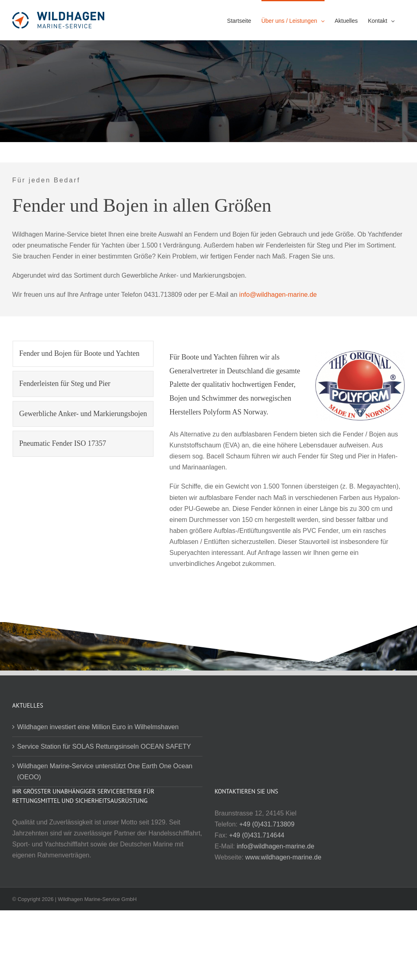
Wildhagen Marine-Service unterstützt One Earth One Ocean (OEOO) (104, 771)
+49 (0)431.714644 (257, 835)
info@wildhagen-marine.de (278, 294)
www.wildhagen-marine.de (283, 857)
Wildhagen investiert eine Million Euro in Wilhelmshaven (98, 726)
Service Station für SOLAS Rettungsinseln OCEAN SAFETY (104, 746)
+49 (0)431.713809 (266, 824)
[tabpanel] (287, 459)
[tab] (83, 354)
